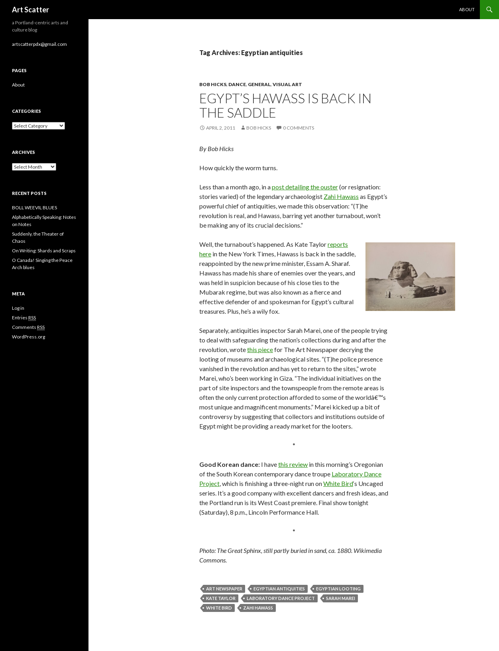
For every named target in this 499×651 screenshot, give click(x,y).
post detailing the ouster (305, 187)
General (259, 84)
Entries (24, 318)
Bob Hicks (212, 84)
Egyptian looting (338, 588)
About (467, 9)
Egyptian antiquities (279, 588)
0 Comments (298, 128)
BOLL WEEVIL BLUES (34, 207)
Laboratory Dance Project (281, 598)
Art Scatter (30, 9)
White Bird (338, 483)
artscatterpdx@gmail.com (39, 44)
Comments (28, 327)
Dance (237, 84)
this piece (260, 349)
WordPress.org (28, 337)
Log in (18, 308)
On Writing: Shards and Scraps (44, 251)
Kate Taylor (221, 598)
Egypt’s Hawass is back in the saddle (285, 105)
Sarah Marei (340, 598)
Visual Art (287, 84)
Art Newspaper (224, 588)
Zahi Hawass (341, 196)
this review (293, 464)
